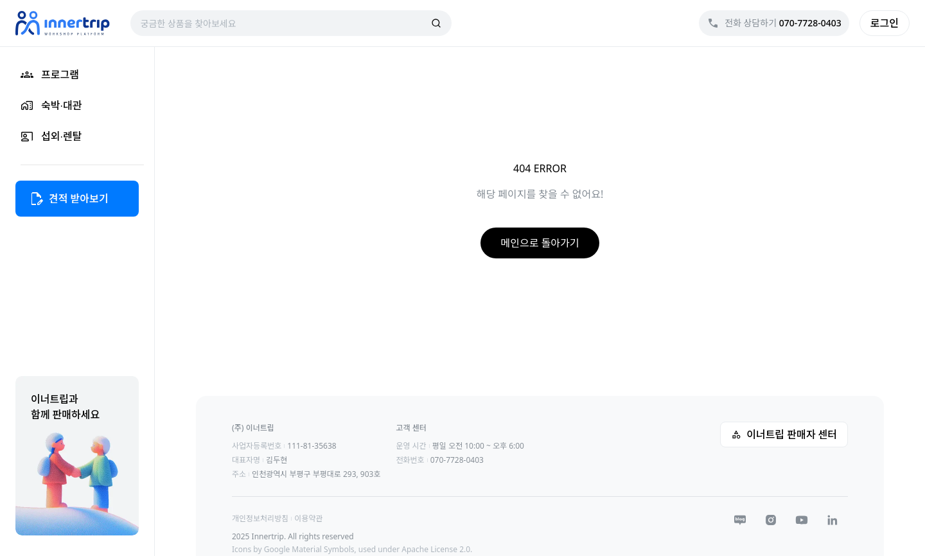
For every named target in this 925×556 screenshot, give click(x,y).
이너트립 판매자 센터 (784, 434)
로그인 (884, 23)
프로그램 (50, 74)
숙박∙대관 (51, 105)
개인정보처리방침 (260, 518)
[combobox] (283, 23)
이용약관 (308, 518)
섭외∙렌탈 (51, 136)
